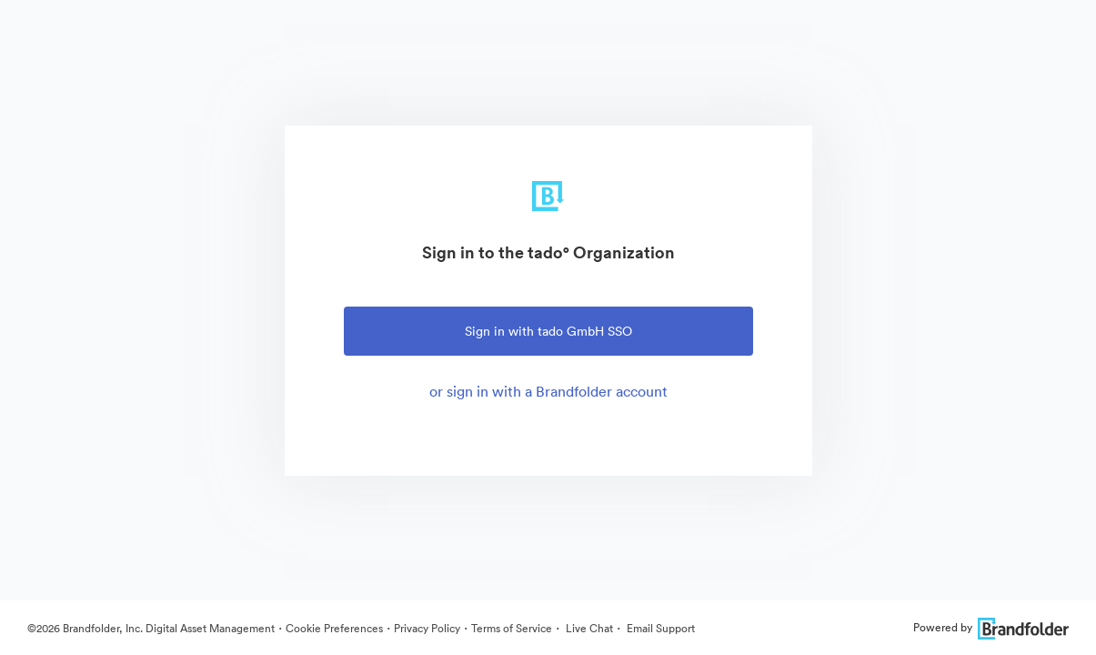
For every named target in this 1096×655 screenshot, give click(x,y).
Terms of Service (511, 628)
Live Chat (588, 628)
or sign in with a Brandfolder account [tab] (548, 391)
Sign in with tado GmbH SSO (548, 331)
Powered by (991, 627)
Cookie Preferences (334, 628)
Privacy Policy (427, 628)
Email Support (659, 628)
